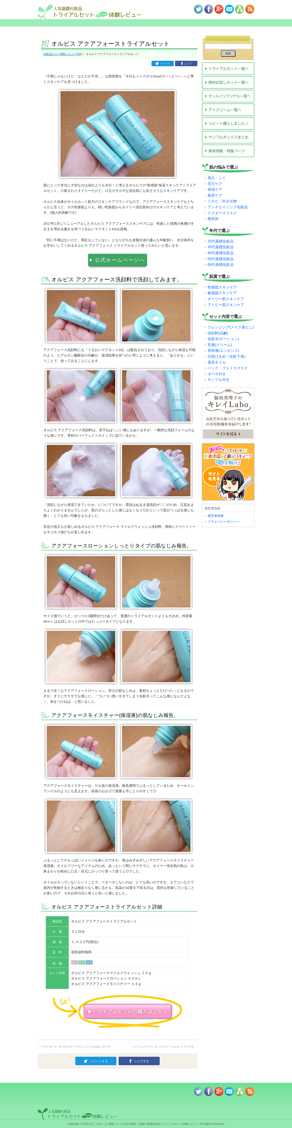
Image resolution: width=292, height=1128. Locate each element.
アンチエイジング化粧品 (228, 207)
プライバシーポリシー (224, 521)
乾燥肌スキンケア (222, 287)
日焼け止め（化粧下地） (228, 356)
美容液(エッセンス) (223, 350)
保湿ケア (215, 189)
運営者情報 (216, 516)
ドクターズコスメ (222, 213)
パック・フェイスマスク (228, 368)
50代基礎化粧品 (221, 259)
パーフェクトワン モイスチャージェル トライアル (164, 1045)
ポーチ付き (217, 374)
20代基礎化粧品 (221, 241)
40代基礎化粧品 (221, 253)
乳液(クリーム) (220, 345)
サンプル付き (218, 380)
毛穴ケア (215, 184)
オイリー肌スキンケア (226, 299)
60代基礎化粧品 (221, 265)
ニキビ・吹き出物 (222, 201)
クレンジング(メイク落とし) (231, 327)
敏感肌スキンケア (222, 293)
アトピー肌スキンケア (226, 305)
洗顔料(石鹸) (218, 333)
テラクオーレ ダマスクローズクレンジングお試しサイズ (74, 1045)
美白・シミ (217, 178)
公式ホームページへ (120, 259)
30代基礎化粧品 (221, 247)
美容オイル (217, 362)
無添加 (213, 219)
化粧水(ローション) (223, 339)
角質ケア (215, 195)
